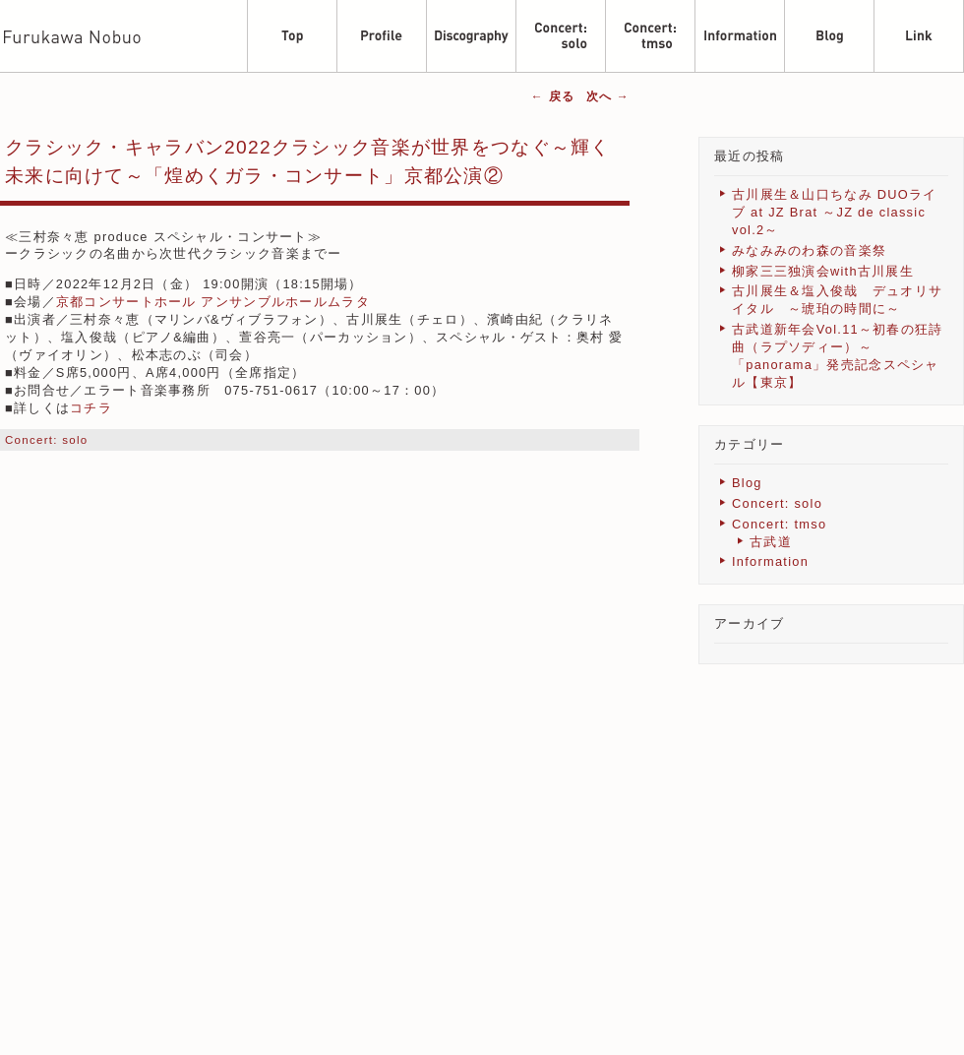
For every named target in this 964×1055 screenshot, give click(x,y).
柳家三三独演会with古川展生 (823, 271)
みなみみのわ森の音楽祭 (809, 250)
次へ (608, 96)
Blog (747, 482)
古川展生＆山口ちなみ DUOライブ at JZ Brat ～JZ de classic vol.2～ (834, 212)
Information (770, 561)
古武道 (771, 541)
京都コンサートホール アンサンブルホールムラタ (213, 301)
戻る (552, 96)
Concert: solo (47, 440)
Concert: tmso (779, 524)
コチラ (91, 408)
